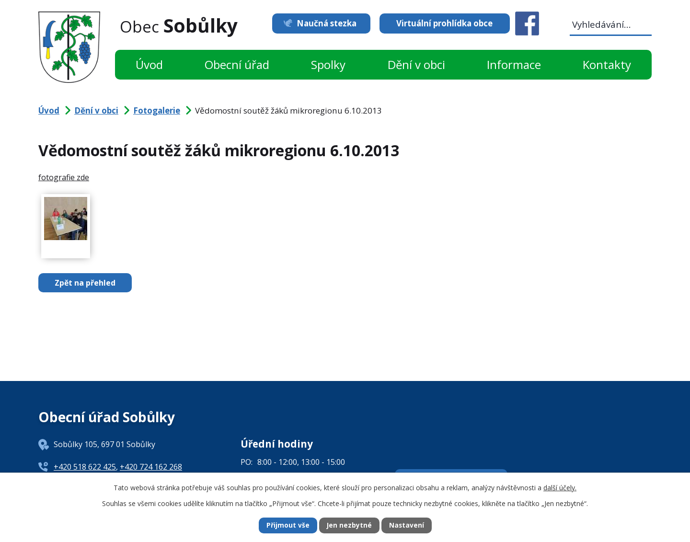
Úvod (149, 64)
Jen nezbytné (349, 525)
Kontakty (607, 64)
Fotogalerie (156, 110)
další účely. (559, 487)
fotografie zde (63, 177)
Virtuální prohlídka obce (444, 23)
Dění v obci (416, 64)
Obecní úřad (237, 64)
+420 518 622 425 (85, 466)
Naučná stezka (325, 23)
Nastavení (407, 525)
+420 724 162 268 (151, 466)
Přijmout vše (287, 525)
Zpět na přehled (86, 282)
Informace (514, 64)
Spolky (328, 64)
